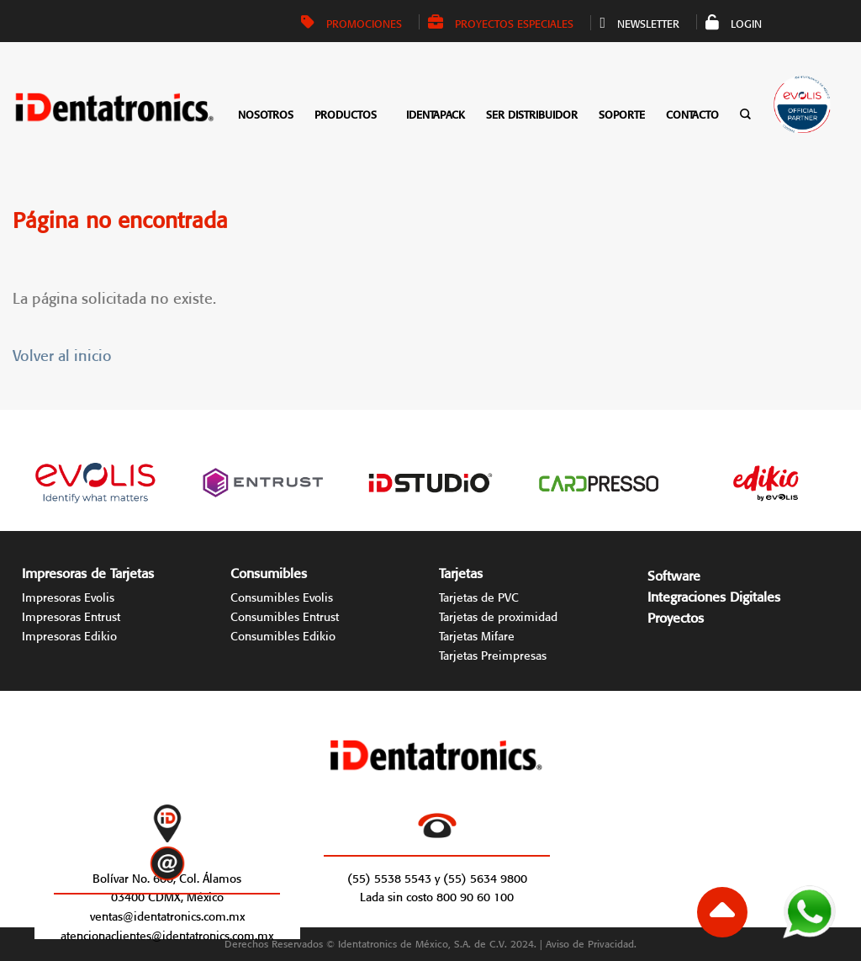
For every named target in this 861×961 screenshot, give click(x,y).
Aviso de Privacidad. (591, 942)
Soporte (622, 113)
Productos (345, 113)
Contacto (692, 113)
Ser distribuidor (532, 113)
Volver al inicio (62, 353)
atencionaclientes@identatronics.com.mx (167, 934)
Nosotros (265, 113)
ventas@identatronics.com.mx (167, 914)
